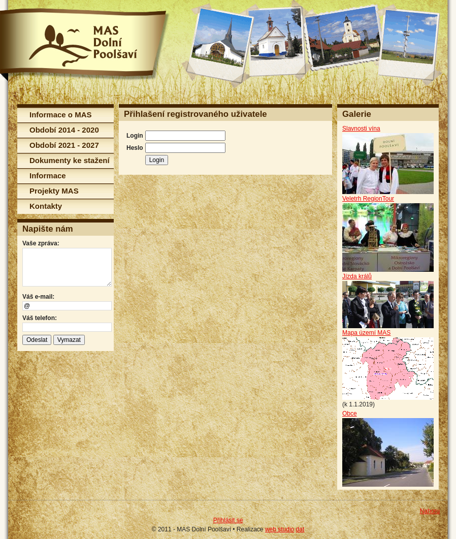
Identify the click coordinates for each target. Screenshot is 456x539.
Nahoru (430, 511)
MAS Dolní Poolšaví (85, 44)
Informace (47, 175)
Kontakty (45, 206)
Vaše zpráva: (40, 243)
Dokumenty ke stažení (69, 160)
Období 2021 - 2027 (64, 145)
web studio (279, 529)
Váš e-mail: (38, 296)
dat (300, 529)
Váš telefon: (39, 318)
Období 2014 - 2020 (64, 129)
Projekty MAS (54, 190)
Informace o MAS (60, 114)
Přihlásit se (228, 520)
